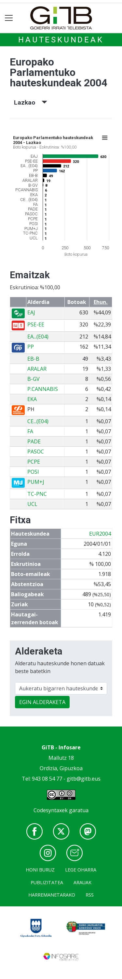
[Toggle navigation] (9, 18)
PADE (34, 441)
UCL (32, 504)
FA (30, 431)
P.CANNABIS (42, 389)
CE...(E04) (37, 421)
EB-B (33, 358)
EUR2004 (100, 533)
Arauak (82, 882)
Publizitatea (47, 882)
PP (30, 346)
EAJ (31, 312)
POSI (33, 471)
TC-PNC (37, 493)
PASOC (35, 451)
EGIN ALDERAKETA (42, 702)
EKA (32, 399)
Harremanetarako (51, 895)
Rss (90, 895)
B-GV (33, 378)
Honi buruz (40, 870)
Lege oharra (80, 870)
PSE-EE (35, 324)
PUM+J (35, 481)
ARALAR (37, 368)
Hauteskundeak (60, 39)
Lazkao (30, 102)
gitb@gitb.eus (84, 778)
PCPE (33, 461)
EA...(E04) (37, 336)
